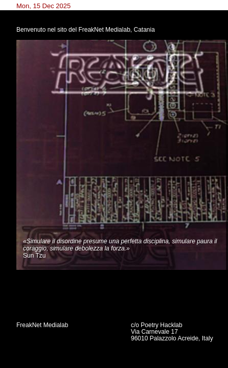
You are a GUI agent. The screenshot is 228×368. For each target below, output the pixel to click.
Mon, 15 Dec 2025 (43, 6)
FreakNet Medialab (42, 325)
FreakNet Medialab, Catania (116, 29)
